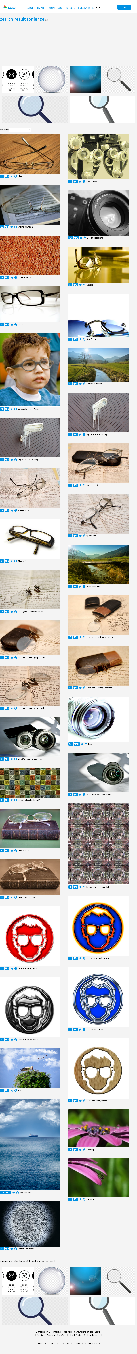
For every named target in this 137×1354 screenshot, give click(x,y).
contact (73, 8)
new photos (41, 8)
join (124, 7)
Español (61, 1335)
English (40, 1335)
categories (31, 8)
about (97, 1331)
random (60, 8)
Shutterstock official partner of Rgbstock (53, 1343)
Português (81, 1335)
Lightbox (40, 1331)
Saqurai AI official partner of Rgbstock (85, 1343)
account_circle (15, 176)
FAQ (66, 8)
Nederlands (94, 1335)
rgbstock (9, 7)
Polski (70, 1335)
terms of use (86, 1331)
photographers (84, 8)
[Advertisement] (68, 43)
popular (51, 8)
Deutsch (50, 1335)
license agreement (69, 1331)
